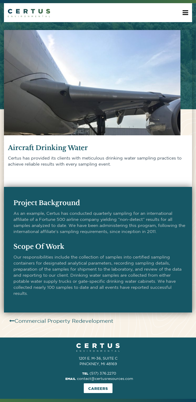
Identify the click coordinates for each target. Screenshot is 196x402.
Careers (98, 388)
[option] (98, 82)
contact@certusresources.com (105, 378)
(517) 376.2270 (103, 373)
